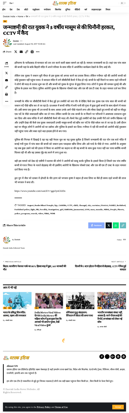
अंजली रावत (8, 320)
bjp (56, 205)
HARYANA (68, 209)
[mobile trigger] (5, 3)
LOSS (87, 209)
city (89, 205)
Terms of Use (61, 407)
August (30, 205)
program (25, 213)
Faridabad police (22, 209)
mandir (99, 209)
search (34, 213)
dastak (16, 41)
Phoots (121, 209)
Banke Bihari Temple (44, 205)
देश (5, 21)
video (40, 213)
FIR (37, 209)
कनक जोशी (103, 327)
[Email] (21, 51)
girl (61, 209)
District (104, 205)
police (17, 213)
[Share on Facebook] (96, 225)
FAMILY (112, 205)
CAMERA (62, 205)
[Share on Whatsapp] (116, 225)
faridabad (121, 205)
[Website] (124, 240)
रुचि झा (39, 330)
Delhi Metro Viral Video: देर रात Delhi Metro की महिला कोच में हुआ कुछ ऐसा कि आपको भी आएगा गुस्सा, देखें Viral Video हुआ (48, 319)
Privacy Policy (44, 407)
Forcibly (43, 209)
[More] (37, 51)
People (113, 209)
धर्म (10, 308)
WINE (52, 213)
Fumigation (53, 209)
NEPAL (106, 209)
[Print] (32, 51)
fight (33, 209)
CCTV (69, 205)
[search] (115, 3)
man (92, 209)
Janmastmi (79, 209)
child (75, 205)
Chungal (82, 205)
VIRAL (46, 213)
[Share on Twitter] (15, 51)
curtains (96, 205)
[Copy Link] (26, 51)
